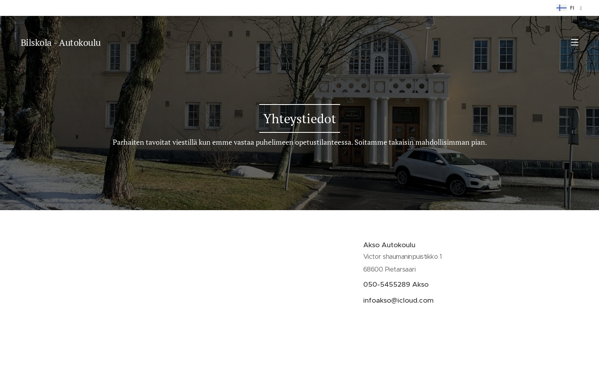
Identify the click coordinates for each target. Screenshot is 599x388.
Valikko (574, 42)
